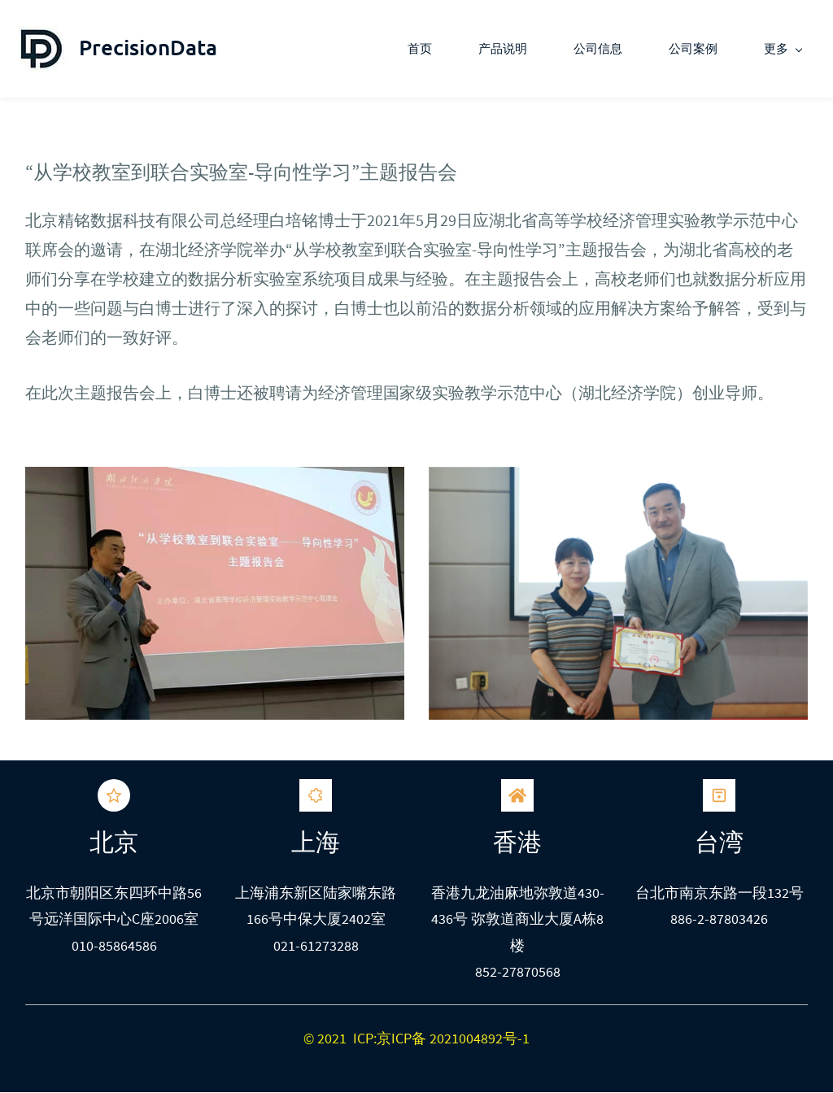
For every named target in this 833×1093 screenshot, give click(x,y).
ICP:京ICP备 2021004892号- (437, 1038)
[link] (214, 480)
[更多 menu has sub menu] (788, 49)
